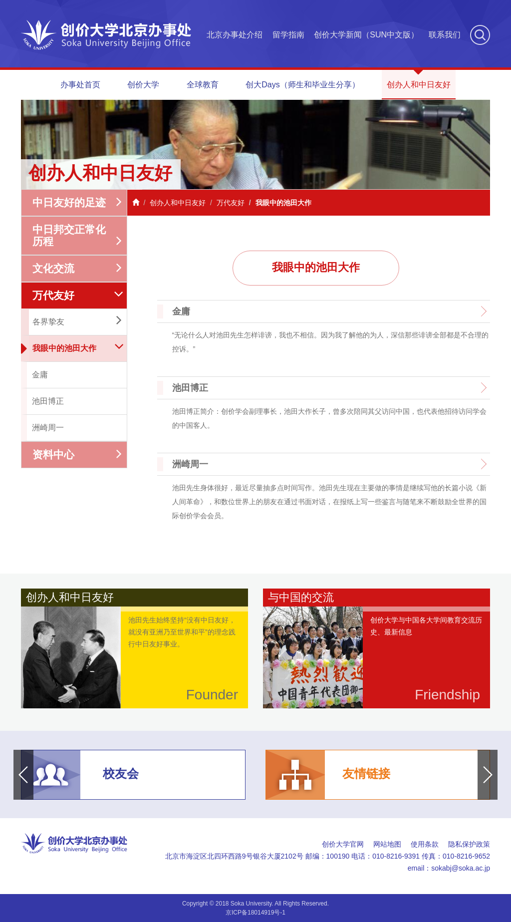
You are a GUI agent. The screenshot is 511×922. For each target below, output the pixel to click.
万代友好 (78, 295)
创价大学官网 (343, 844)
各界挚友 (77, 321)
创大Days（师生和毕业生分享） (302, 84)
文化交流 (77, 268)
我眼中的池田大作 (72, 348)
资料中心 (77, 454)
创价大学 (143, 84)
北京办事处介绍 (234, 34)
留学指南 (288, 34)
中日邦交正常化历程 (77, 235)
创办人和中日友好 (419, 79)
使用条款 (425, 844)
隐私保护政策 (469, 844)
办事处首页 (80, 84)
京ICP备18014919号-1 (255, 912)
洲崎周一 (48, 427)
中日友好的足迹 (77, 202)
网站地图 (387, 844)
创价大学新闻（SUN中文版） (366, 34)
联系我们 (445, 34)
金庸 (40, 374)
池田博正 (48, 401)
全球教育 (203, 84)
